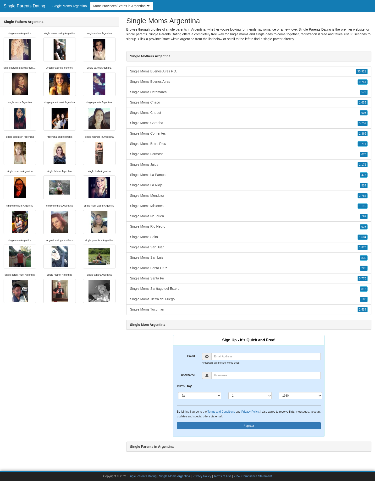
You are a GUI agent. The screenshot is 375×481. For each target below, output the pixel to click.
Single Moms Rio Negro (249, 226)
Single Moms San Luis (249, 257)
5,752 (362, 123)
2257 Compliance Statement (253, 476)
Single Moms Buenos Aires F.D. (249, 71)
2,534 (362, 309)
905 (363, 113)
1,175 (362, 164)
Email (191, 356)
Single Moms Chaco (249, 102)
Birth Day (184, 386)
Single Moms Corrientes (249, 133)
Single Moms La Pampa (249, 175)
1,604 (362, 237)
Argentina (187, 39)
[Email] (266, 356)
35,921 (361, 71)
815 (363, 289)
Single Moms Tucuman (249, 309)
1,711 (362, 144)
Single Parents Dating (24, 6)
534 (363, 185)
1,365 (362, 133)
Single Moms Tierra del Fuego (249, 299)
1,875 (362, 247)
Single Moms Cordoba (249, 123)
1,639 (362, 102)
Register (248, 425)
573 (363, 92)
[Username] (266, 375)
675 (363, 154)
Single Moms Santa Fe (249, 278)
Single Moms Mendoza (249, 195)
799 (363, 216)
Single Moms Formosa (249, 154)
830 (363, 258)
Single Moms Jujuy (249, 164)
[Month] (199, 395)
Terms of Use (222, 476)
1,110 (362, 206)
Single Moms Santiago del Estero (249, 288)
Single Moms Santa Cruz (249, 268)
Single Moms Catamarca (249, 92)
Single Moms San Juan (249, 247)
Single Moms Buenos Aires (249, 81)
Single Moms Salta (249, 237)
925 (363, 227)
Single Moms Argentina (69, 6)
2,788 (362, 195)
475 (363, 175)
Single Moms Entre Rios (249, 144)
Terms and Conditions (221, 411)
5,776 (362, 278)
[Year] (300, 395)
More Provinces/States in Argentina (121, 6)
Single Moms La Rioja (249, 185)
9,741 (362, 82)
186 (363, 299)
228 (363, 268)
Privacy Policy (250, 411)
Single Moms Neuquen (249, 216)
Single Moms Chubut (249, 112)
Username (188, 375)
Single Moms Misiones (249, 206)
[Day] (250, 395)
